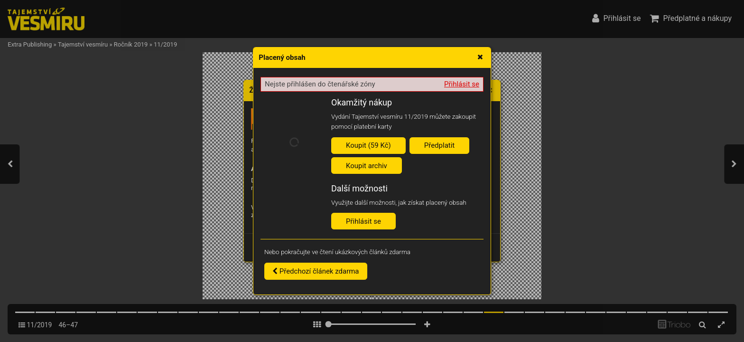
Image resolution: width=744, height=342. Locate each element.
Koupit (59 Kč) (368, 145)
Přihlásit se (461, 84)
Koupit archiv (366, 166)
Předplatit (439, 145)
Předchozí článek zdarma (315, 271)
